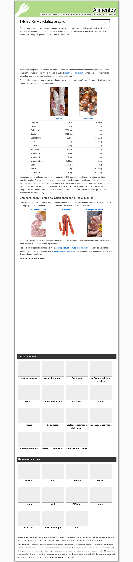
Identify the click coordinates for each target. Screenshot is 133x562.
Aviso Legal (70, 557)
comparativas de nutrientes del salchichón (75, 248)
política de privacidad (57, 557)
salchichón (59, 118)
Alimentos (104, 10)
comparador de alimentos (74, 73)
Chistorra (66, 210)
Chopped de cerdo (94, 210)
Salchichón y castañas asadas (42, 21)
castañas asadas (88, 118)
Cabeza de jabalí (38, 210)
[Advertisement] (66, 51)
